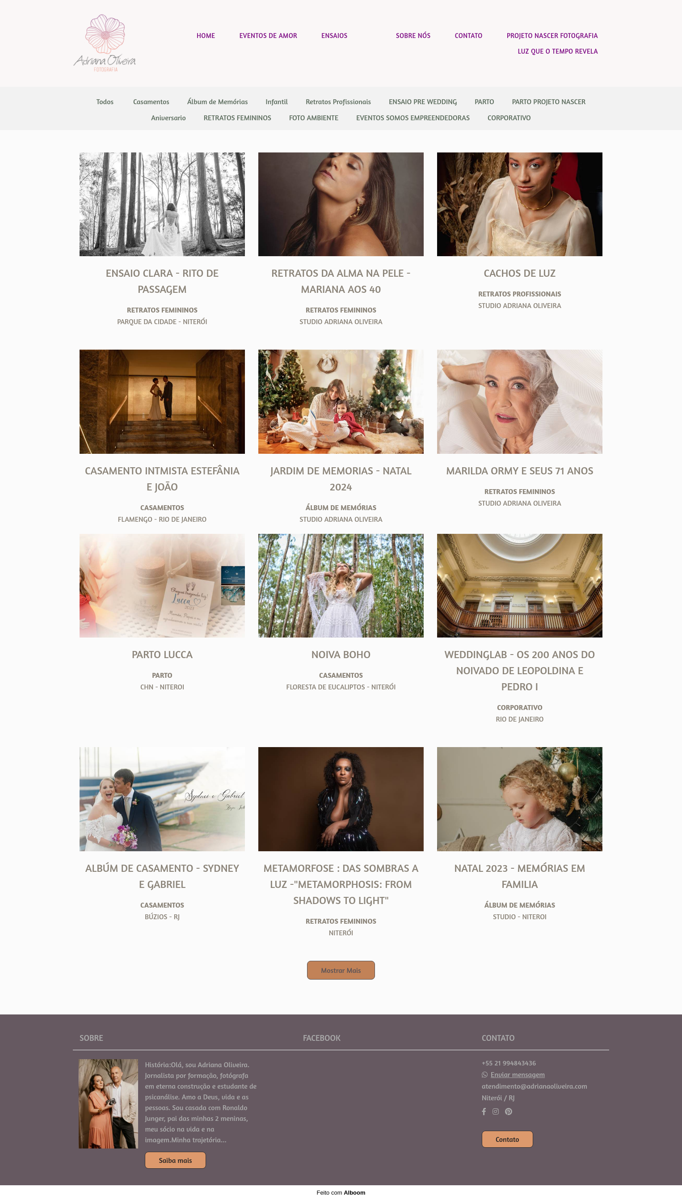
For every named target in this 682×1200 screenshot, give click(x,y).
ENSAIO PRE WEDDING (423, 101)
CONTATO (469, 35)
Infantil (277, 101)
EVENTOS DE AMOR (268, 35)
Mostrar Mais (341, 970)
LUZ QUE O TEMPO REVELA (558, 51)
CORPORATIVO (509, 117)
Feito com (340, 1192)
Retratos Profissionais (338, 101)
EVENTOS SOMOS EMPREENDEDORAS (413, 117)
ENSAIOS (334, 35)
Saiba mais (175, 1160)
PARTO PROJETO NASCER (549, 101)
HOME (206, 35)
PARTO (484, 101)
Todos (105, 101)
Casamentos (151, 101)
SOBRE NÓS (413, 35)
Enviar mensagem (518, 1074)
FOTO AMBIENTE (313, 117)
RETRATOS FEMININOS (237, 117)
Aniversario (168, 117)
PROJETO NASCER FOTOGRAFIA (552, 35)
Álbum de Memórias (217, 101)
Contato (507, 1139)
